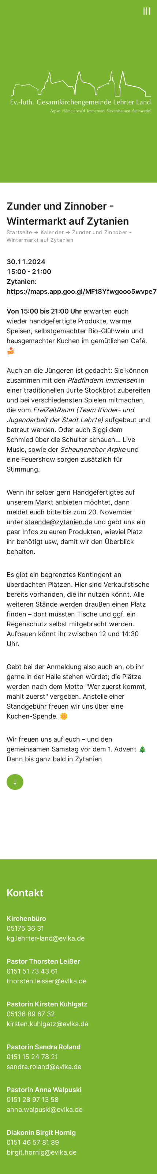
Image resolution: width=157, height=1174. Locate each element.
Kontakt (25, 893)
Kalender (53, 232)
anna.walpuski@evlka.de (44, 1109)
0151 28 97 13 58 (33, 1099)
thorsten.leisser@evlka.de (46, 981)
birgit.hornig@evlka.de (41, 1152)
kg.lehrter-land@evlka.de (46, 938)
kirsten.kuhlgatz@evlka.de (47, 1024)
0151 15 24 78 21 (32, 1057)
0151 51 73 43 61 (32, 971)
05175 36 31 (25, 928)
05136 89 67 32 (31, 1014)
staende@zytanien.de (58, 522)
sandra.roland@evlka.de (44, 1066)
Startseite (19, 232)
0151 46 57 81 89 (33, 1142)
